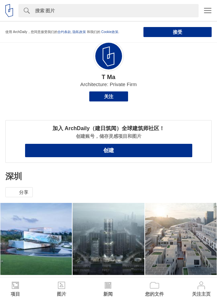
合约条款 (64, 32)
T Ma (108, 77)
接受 (177, 32)
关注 (108, 96)
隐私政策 (79, 32)
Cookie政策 (109, 32)
